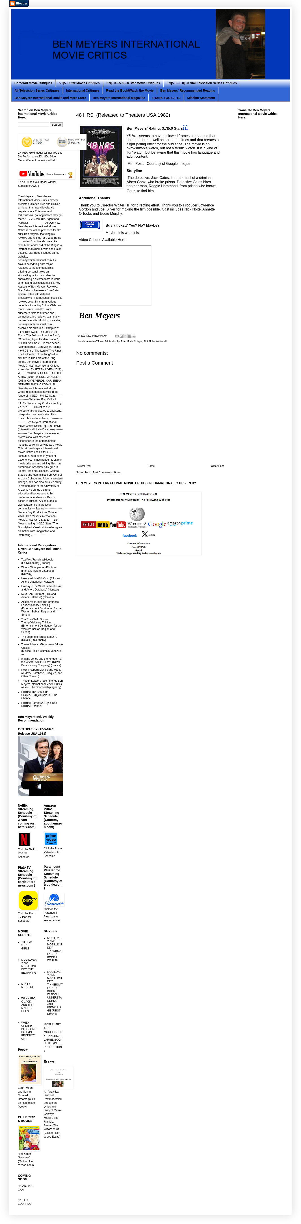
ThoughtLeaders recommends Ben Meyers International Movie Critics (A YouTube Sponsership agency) (42, 684)
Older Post (217, 466)
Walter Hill (161, 341)
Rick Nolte (149, 341)
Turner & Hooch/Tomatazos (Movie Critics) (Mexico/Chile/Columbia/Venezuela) (42, 649)
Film (123, 341)
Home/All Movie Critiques (33, 83)
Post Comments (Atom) (107, 472)
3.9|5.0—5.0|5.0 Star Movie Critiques (133, 83)
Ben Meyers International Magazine (119, 98)
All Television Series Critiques (37, 90)
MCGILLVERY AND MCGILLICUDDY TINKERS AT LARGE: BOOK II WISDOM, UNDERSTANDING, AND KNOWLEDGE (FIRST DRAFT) (55, 992)
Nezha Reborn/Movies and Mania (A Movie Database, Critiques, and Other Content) (41, 673)
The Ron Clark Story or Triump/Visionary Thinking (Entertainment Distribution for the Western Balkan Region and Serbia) (41, 626)
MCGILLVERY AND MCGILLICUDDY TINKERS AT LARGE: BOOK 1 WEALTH (55, 949)
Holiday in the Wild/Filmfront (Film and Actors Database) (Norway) (41, 588)
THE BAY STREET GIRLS (26, 945)
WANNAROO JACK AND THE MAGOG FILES (28, 1005)
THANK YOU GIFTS (166, 98)
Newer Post (84, 466)
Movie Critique (134, 341)
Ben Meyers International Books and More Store (50, 98)
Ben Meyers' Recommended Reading (187, 90)
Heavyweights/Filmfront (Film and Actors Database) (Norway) (41, 580)
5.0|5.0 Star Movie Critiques (79, 83)
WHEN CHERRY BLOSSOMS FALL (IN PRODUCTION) (28, 1030)
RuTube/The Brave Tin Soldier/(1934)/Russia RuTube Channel (39, 695)
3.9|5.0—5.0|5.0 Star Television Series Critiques (202, 83)
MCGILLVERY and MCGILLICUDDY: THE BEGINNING (29, 966)
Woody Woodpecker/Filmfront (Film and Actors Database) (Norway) (39, 570)
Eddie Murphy (112, 341)
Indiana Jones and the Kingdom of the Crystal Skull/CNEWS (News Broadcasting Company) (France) (41, 662)
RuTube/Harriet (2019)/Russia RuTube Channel (39, 704)
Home (151, 466)
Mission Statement (201, 98)
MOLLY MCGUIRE (27, 985)
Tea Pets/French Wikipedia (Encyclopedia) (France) (37, 561)
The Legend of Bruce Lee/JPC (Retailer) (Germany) (39, 638)
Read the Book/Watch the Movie (130, 90)
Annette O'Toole (95, 341)
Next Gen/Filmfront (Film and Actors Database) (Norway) (38, 596)
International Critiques (83, 90)
